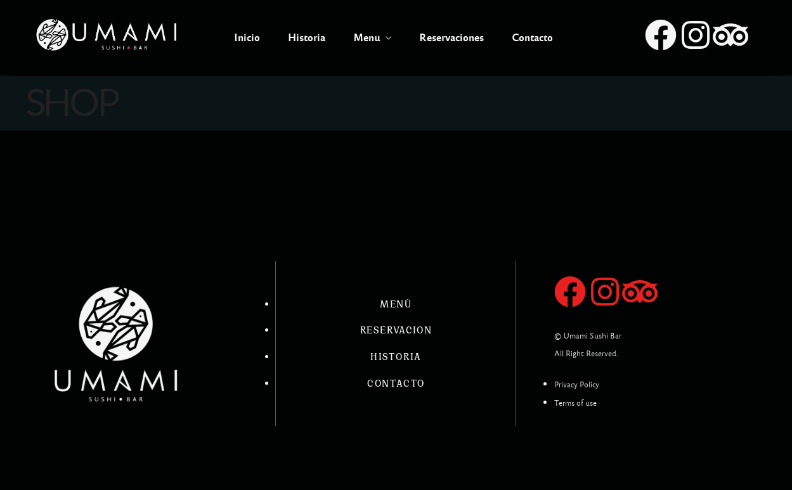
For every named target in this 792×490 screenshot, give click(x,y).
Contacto (532, 38)
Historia (306, 38)
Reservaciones (451, 38)
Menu (366, 38)
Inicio (247, 38)
